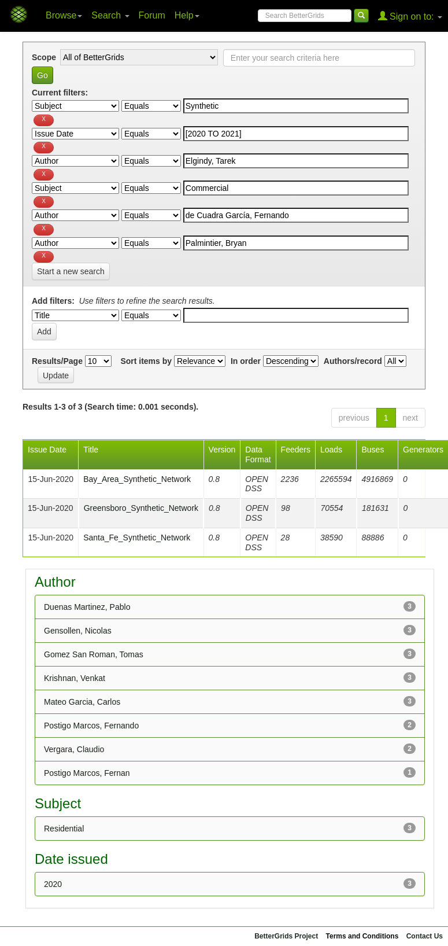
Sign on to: (410, 15)
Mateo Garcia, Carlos (82, 701)
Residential (64, 828)
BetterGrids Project (286, 936)
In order (246, 361)
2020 (53, 884)
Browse (64, 15)
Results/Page (57, 361)
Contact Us (424, 936)
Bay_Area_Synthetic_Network (137, 479)
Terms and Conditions (362, 936)
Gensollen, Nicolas (78, 630)
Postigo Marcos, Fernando (91, 725)
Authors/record (353, 361)
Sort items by (146, 361)
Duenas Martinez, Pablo (87, 607)
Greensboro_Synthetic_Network (141, 508)
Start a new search (71, 271)
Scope (44, 57)
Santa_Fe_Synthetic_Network (136, 537)
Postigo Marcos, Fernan (87, 773)
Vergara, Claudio (74, 749)
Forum (152, 15)
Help (187, 15)
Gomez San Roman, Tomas (93, 654)
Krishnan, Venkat (74, 678)
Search (110, 15)
